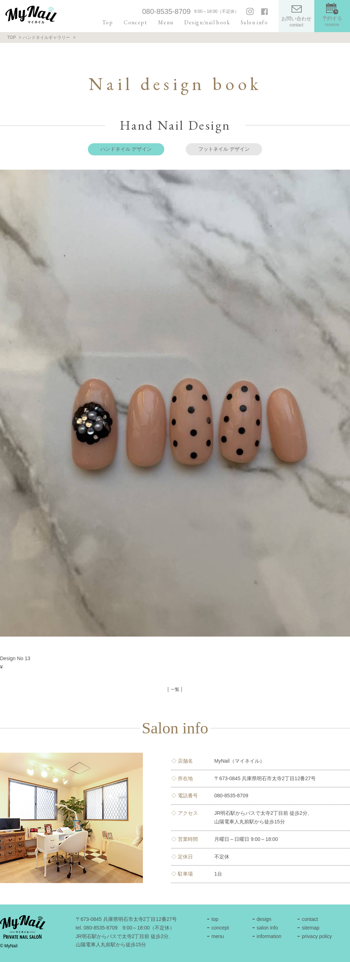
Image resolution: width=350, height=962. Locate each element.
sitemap (310, 928)
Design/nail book (207, 22)
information (269, 936)
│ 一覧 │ (175, 689)
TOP (11, 37)
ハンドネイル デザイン (126, 149)
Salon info (254, 22)
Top (107, 22)
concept (220, 928)
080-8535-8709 (166, 11)
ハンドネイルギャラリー (46, 37)
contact (310, 919)
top (214, 919)
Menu (166, 22)
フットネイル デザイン (224, 149)
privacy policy (317, 936)
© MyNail (9, 945)
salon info (267, 928)
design (264, 919)
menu (217, 936)
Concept (135, 22)
